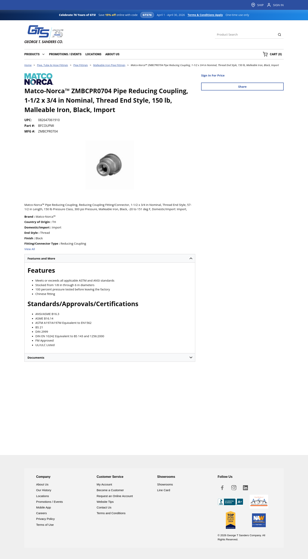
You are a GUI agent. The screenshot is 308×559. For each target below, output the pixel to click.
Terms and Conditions (111, 513)
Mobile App (43, 507)
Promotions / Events (49, 501)
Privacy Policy (45, 518)
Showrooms (165, 484)
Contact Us (104, 507)
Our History (43, 490)
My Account (104, 484)
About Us (42, 484)
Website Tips (105, 501)
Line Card (163, 490)
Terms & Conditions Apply (205, 15)
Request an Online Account (115, 496)
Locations (42, 496)
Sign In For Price (213, 75)
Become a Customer (110, 490)
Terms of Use (45, 524)
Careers (41, 513)
